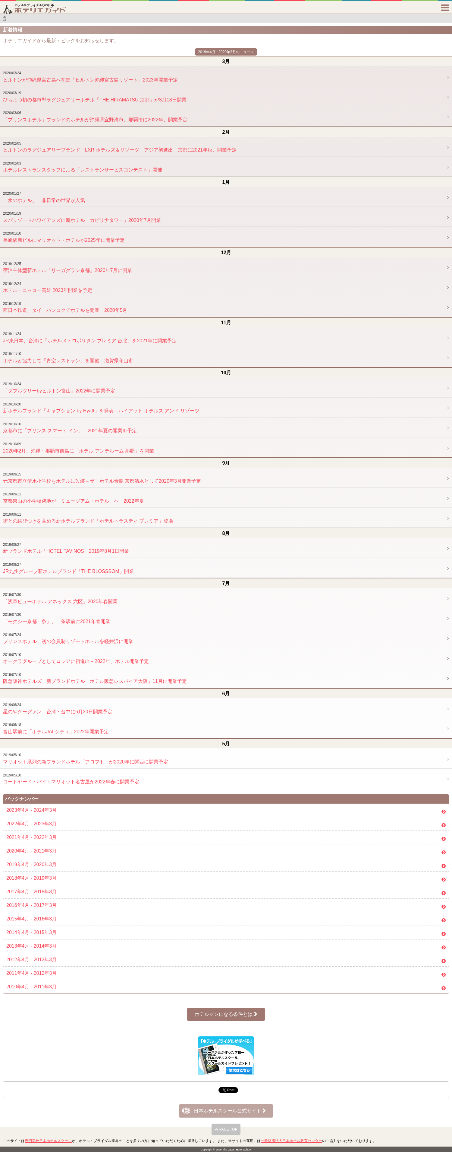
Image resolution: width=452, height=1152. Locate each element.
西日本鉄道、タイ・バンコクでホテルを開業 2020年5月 (65, 307)
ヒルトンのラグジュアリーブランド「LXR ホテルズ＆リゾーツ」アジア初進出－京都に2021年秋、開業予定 (120, 147)
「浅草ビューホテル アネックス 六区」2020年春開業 (60, 598)
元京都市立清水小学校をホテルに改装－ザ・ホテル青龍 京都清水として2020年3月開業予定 (102, 478)
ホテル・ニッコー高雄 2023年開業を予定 (47, 287)
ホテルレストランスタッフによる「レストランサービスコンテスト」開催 (82, 167)
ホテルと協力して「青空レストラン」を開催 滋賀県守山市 (68, 357)
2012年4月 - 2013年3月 (31, 959)
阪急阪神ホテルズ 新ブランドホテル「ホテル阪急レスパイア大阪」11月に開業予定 (95, 678)
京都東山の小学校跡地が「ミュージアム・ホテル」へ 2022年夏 (73, 498)
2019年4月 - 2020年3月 (31, 864)
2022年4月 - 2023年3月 (31, 823)
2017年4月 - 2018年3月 (31, 891)
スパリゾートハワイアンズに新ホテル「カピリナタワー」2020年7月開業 (82, 217)
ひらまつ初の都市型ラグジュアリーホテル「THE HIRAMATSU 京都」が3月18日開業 (95, 96)
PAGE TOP (226, 1129)
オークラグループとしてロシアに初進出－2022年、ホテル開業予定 (76, 658)
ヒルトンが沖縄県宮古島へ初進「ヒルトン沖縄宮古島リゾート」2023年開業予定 (90, 76)
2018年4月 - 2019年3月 (31, 878)
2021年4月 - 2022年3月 (31, 837)
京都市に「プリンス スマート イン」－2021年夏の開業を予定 (70, 428)
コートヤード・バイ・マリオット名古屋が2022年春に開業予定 (71, 779)
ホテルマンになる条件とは (226, 1014)
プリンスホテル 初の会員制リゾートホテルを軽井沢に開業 (68, 638)
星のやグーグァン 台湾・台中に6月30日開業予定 (57, 708)
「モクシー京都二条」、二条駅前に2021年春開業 (56, 618)
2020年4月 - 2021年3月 (31, 850)
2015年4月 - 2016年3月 (31, 918)
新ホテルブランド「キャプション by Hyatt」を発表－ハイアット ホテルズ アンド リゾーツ (101, 408)
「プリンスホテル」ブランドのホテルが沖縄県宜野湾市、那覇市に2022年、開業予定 (95, 116)
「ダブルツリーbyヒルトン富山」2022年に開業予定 (59, 387)
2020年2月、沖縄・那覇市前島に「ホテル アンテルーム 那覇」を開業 (78, 447)
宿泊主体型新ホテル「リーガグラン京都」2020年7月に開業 (67, 267)
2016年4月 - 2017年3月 (31, 905)
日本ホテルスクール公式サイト (230, 1110)
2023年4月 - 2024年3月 (31, 810)
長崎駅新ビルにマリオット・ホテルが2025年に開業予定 (64, 237)
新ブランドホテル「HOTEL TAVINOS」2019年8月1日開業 (66, 548)
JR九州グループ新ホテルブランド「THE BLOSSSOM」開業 (68, 568)
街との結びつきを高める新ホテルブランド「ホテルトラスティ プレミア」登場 (88, 518)
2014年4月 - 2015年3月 (31, 932)
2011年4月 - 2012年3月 (31, 973)
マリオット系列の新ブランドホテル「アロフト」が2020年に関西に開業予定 (85, 758)
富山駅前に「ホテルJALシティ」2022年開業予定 (56, 728)
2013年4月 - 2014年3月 (31, 946)
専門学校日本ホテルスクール (48, 1141)
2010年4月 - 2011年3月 (31, 986)
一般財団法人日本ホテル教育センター (291, 1141)
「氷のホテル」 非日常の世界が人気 (44, 197)
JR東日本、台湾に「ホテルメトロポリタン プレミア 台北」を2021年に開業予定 (90, 337)
